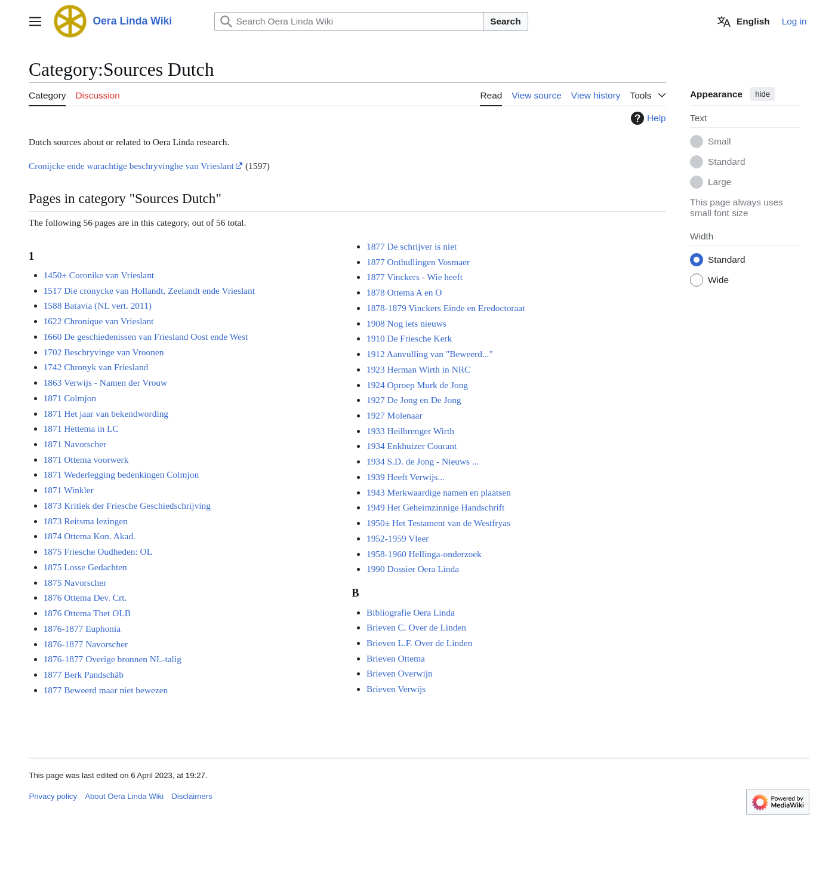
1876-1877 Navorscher (86, 644)
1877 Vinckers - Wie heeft (414, 277)
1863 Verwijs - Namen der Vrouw (106, 382)
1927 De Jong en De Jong (413, 400)
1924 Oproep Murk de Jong (417, 385)
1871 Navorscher (75, 444)
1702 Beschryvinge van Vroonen (104, 352)
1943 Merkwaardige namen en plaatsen (438, 492)
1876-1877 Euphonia (82, 628)
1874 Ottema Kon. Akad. (89, 536)
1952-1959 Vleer (397, 538)
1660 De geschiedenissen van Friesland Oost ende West (146, 336)
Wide (718, 280)
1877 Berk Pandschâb (84, 674)
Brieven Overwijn (399, 674)
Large (719, 182)
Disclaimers (191, 796)
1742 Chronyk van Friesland (96, 367)
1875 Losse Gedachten (85, 567)
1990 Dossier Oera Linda (412, 569)
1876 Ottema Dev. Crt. (85, 597)
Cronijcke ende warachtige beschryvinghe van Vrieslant (131, 166)
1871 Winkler (69, 490)
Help (647, 118)
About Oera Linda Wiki (124, 796)
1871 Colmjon (70, 398)
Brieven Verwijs (396, 689)
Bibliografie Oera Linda (410, 612)
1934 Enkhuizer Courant (411, 446)
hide (762, 94)
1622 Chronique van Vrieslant (99, 321)
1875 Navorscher (75, 582)
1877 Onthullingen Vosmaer (418, 262)
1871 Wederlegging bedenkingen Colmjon (121, 475)
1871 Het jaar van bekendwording (106, 413)
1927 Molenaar (394, 415)
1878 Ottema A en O (404, 292)
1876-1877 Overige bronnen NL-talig (112, 659)
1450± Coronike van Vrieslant (99, 275)
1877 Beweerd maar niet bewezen (106, 690)
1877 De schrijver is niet (411, 246)
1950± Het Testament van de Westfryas (438, 523)
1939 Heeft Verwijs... (405, 477)
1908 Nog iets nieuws (406, 323)
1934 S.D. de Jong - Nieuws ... (422, 461)
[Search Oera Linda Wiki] (349, 21)
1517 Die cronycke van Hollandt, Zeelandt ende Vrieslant (149, 290)
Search (505, 21)
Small (719, 142)
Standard (726, 162)
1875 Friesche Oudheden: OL (98, 551)
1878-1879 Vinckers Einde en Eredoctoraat (445, 308)
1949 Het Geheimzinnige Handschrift (435, 507)
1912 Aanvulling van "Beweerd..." (429, 354)
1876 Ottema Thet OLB (87, 613)
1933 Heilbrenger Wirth (410, 431)
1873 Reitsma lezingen (86, 521)
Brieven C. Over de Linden (416, 627)
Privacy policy (53, 796)
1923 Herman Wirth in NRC (418, 369)
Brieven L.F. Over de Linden (419, 643)
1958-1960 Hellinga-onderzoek (424, 554)
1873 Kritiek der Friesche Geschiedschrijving (127, 505)
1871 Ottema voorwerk (86, 459)
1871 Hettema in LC (81, 428)
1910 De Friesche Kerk (409, 338)
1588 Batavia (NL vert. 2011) (98, 305)
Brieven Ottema (395, 658)
